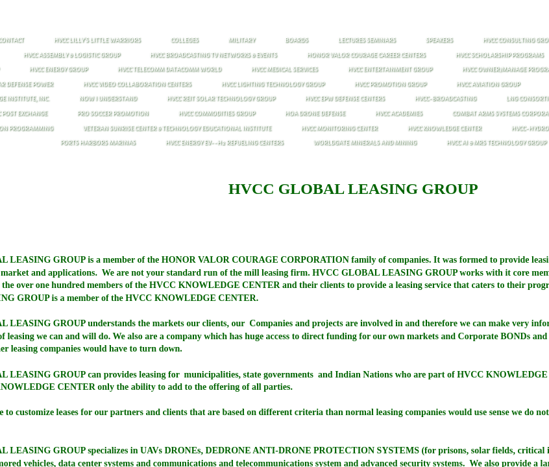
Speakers (439, 40)
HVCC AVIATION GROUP (488, 84)
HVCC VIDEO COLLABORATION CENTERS (137, 84)
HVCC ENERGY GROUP (58, 69)
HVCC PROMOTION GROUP (390, 84)
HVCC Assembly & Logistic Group (71, 55)
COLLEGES (185, 40)
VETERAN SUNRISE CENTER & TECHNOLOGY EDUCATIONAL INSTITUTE (177, 128)
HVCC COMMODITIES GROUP (216, 113)
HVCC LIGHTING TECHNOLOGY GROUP (272, 84)
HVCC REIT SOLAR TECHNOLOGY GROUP (221, 98)
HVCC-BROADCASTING (445, 98)
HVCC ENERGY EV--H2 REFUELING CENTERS (224, 142)
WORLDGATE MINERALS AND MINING (365, 142)
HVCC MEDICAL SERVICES (284, 69)
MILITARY (241, 40)
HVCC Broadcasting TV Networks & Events (213, 55)
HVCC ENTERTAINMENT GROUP (390, 69)
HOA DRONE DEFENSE (315, 113)
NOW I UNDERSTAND (108, 98)
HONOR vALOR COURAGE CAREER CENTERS (366, 55)
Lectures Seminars (367, 40)
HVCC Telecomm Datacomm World (169, 69)
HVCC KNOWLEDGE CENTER (445, 128)
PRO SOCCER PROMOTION (113, 113)
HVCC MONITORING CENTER (339, 128)
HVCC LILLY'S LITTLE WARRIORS (97, 40)
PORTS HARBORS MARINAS (98, 142)
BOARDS (296, 40)
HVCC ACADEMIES (398, 113)
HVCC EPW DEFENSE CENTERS (345, 98)
